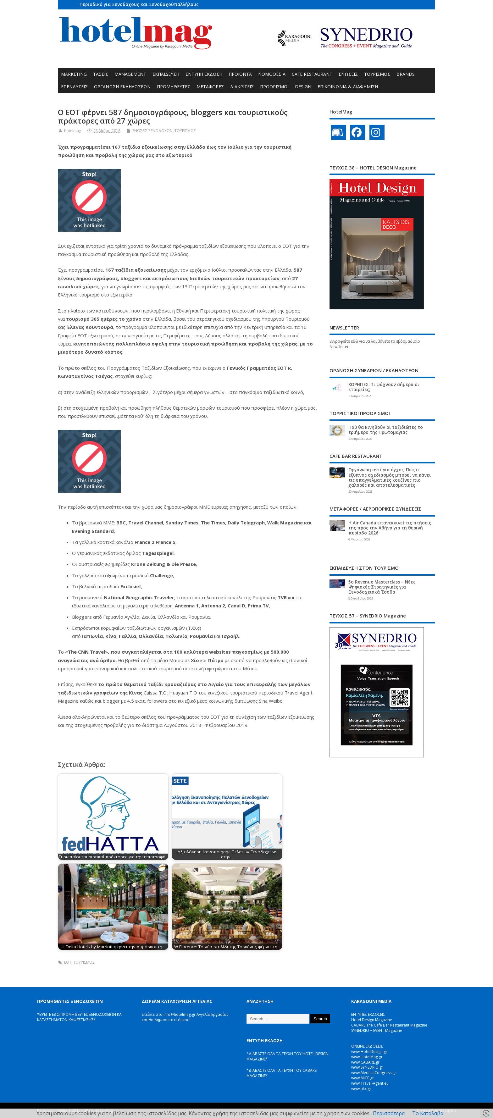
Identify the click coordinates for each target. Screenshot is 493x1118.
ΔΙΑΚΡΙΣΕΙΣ (242, 87)
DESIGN (303, 87)
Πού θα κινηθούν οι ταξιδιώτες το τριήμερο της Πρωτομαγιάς (385, 429)
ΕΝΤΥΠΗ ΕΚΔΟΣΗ (204, 74)
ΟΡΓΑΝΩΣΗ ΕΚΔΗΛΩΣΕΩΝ (122, 87)
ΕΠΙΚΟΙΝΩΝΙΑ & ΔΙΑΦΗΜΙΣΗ (348, 87)
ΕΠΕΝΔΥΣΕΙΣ (74, 87)
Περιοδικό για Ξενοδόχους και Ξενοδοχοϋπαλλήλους (139, 4)
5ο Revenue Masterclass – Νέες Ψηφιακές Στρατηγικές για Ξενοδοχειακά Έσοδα (381, 587)
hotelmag (72, 130)
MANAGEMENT (130, 74)
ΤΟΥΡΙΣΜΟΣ (377, 74)
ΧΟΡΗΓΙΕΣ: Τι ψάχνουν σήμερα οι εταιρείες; (383, 387)
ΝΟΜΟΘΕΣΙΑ (271, 74)
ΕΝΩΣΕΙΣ (348, 74)
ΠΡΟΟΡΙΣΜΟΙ (274, 87)
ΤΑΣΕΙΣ (100, 74)
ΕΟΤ (67, 962)
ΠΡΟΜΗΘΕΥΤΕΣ (173, 87)
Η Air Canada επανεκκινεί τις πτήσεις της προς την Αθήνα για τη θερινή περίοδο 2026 (389, 528)
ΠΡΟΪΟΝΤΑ (240, 74)
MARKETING (74, 74)
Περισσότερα (389, 1113)
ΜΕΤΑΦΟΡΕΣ (210, 87)
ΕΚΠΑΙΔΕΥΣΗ (165, 74)
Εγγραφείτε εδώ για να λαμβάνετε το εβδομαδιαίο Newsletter (375, 344)
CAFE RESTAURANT (312, 74)
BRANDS (405, 74)
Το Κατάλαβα (427, 1113)
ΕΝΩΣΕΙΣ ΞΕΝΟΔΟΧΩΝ (152, 130)
